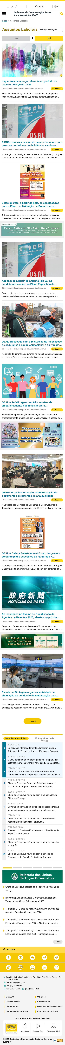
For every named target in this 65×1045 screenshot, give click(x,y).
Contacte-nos (43, 1002)
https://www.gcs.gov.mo (17, 982)
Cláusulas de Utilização (48, 1011)
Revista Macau (13, 1002)
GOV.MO (10, 997)
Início (4, 21)
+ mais (57, 942)
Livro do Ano (12, 1007)
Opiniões (41, 997)
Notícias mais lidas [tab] (16, 738)
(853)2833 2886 (13, 989)
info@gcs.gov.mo (14, 986)
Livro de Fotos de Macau (17, 1011)
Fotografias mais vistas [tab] (44, 739)
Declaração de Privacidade (49, 1007)
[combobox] (51, 30)
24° (41, 6)
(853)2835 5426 (32, 989)
